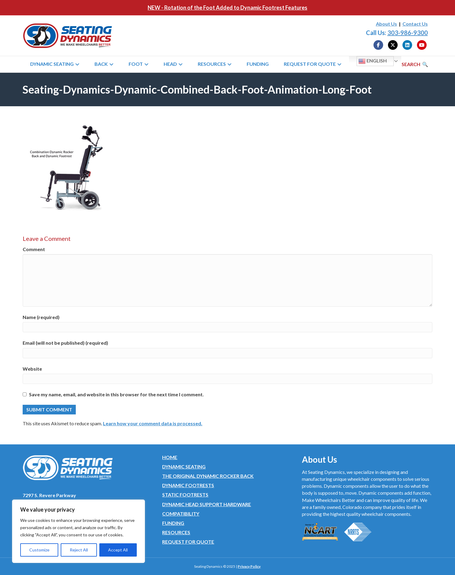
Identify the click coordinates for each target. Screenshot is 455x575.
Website (32, 369)
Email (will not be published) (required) (65, 343)
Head (170, 64)
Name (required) (41, 317)
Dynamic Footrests (188, 485)
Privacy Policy (249, 566)
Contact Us (415, 24)
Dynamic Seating (52, 64)
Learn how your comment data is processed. (152, 423)
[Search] (414, 64)
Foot (136, 64)
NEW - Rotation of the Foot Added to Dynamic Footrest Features (227, 7)
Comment (34, 249)
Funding (258, 64)
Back (101, 64)
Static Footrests (185, 494)
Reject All (79, 549)
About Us (386, 24)
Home (169, 457)
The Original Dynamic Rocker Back (208, 476)
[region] (78, 531)
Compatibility (180, 513)
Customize (39, 549)
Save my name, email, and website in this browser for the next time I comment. (116, 394)
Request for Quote (310, 64)
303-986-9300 (407, 32)
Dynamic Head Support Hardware (206, 504)
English (372, 61)
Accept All (118, 549)
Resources (212, 64)
